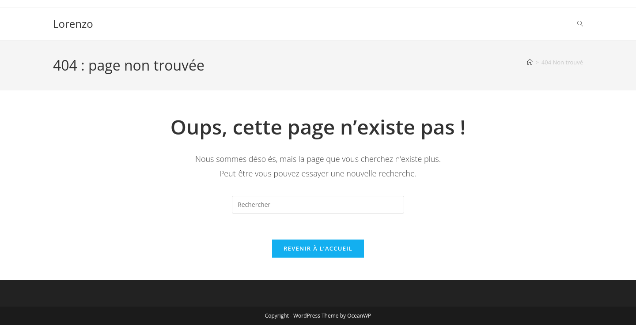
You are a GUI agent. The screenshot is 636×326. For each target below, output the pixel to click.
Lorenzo (73, 23)
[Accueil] (530, 62)
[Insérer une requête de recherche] (318, 205)
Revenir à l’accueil (318, 249)
